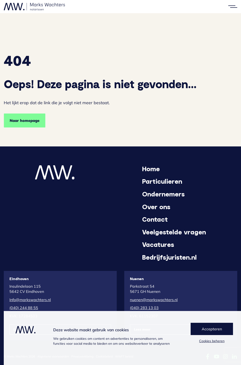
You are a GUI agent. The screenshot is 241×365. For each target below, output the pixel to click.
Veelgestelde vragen (174, 232)
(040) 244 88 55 (23, 307)
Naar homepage (25, 120)
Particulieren (162, 181)
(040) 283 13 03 (144, 307)
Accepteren (212, 329)
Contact (155, 219)
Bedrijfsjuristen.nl (169, 257)
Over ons (156, 207)
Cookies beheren (212, 341)
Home (151, 169)
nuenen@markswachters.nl (154, 299)
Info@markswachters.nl (30, 299)
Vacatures (158, 244)
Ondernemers (163, 194)
